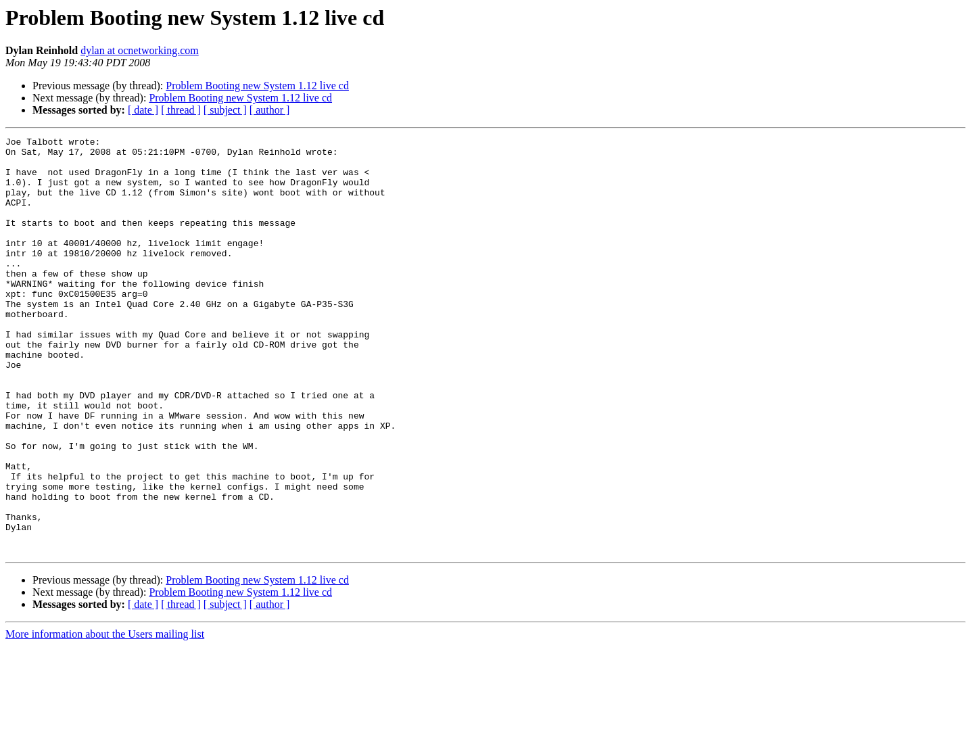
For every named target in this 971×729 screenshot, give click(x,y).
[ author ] (270, 110)
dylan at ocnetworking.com (139, 50)
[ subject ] (225, 110)
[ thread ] (181, 110)
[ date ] (143, 110)
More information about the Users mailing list (104, 717)
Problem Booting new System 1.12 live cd (257, 85)
